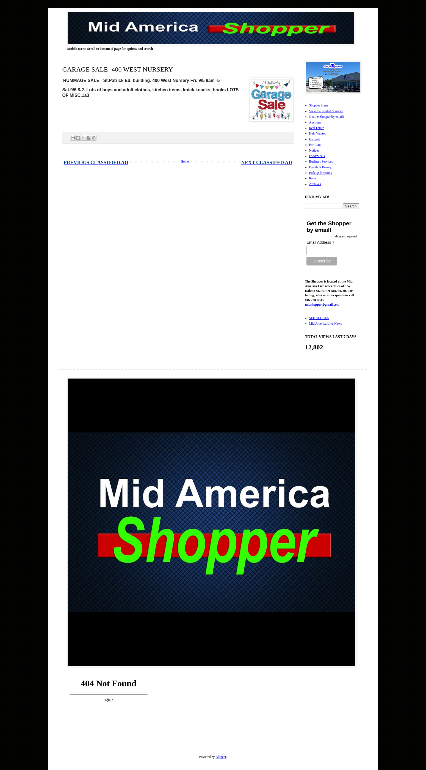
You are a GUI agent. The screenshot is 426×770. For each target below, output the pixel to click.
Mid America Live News (325, 323)
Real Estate (316, 128)
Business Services (321, 161)
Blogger (221, 757)
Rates (313, 178)
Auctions (315, 122)
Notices (314, 150)
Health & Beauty (320, 167)
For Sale (314, 139)
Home (185, 161)
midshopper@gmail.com (322, 304)
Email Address (320, 242)
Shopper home (318, 105)
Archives (315, 184)
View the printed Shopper (326, 111)
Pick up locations (320, 173)
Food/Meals (317, 156)
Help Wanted (317, 133)
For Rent (315, 145)
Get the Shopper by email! (326, 117)
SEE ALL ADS (319, 318)
